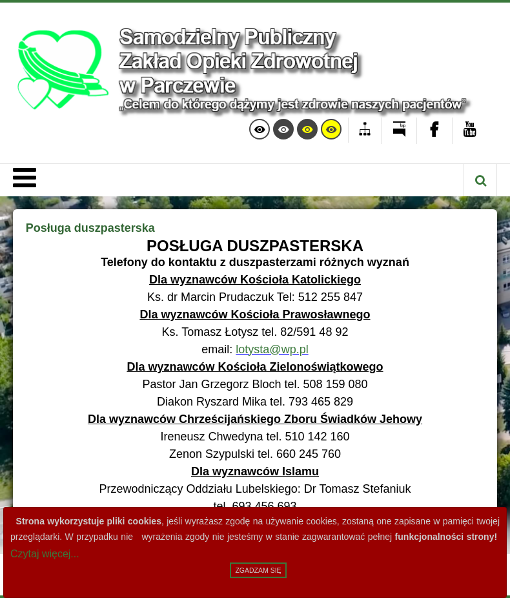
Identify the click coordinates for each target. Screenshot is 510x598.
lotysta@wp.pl (272, 349)
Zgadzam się (258, 570)
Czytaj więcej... (44, 553)
